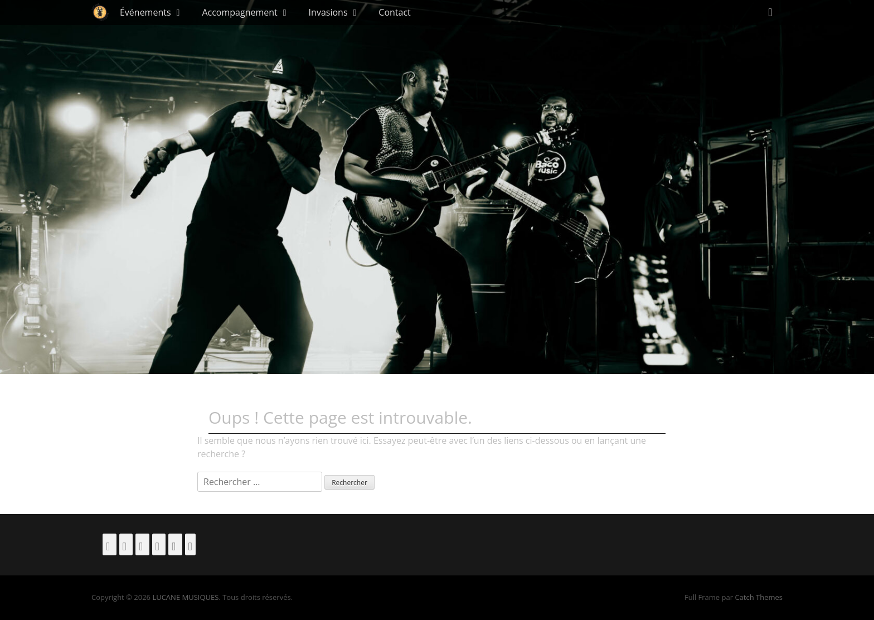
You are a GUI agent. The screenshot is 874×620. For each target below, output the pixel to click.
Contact (394, 12)
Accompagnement (239, 12)
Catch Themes (759, 597)
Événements (145, 12)
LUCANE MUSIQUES (185, 597)
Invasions (328, 12)
